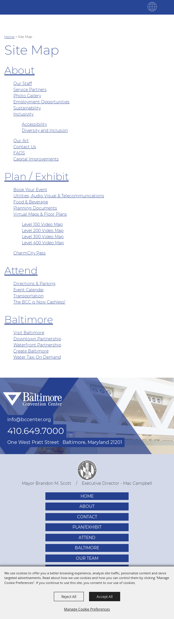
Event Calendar (28, 289)
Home (9, 37)
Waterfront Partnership (37, 345)
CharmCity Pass (29, 253)
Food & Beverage (30, 202)
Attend (21, 270)
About (19, 70)
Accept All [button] (105, 596)
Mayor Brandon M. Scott (46, 483)
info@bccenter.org (29, 419)
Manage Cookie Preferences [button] (87, 609)
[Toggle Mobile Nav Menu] (167, 6)
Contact (87, 516)
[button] (152, 10)
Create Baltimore (31, 351)
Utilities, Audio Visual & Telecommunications (58, 195)
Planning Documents (35, 208)
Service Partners (30, 89)
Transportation (28, 296)
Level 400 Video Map (43, 242)
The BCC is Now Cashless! (39, 302)
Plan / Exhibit (36, 176)
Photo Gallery (27, 95)
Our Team (87, 558)
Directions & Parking (34, 283)
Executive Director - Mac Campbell (117, 483)
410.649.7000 (35, 431)
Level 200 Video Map (42, 230)
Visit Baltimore (28, 332)
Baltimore (28, 319)
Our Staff (22, 83)
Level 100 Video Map (42, 224)
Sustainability (27, 108)
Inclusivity (23, 114)
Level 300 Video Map (42, 236)
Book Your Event (30, 189)
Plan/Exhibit (87, 527)
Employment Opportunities (41, 101)
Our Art (21, 140)
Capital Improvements (36, 159)
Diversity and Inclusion (45, 130)
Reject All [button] (68, 596)
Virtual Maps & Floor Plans (40, 214)
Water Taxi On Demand (37, 357)
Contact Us (24, 146)
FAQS (19, 153)
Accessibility (34, 124)
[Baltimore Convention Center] (26, 7)
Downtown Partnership (37, 338)
